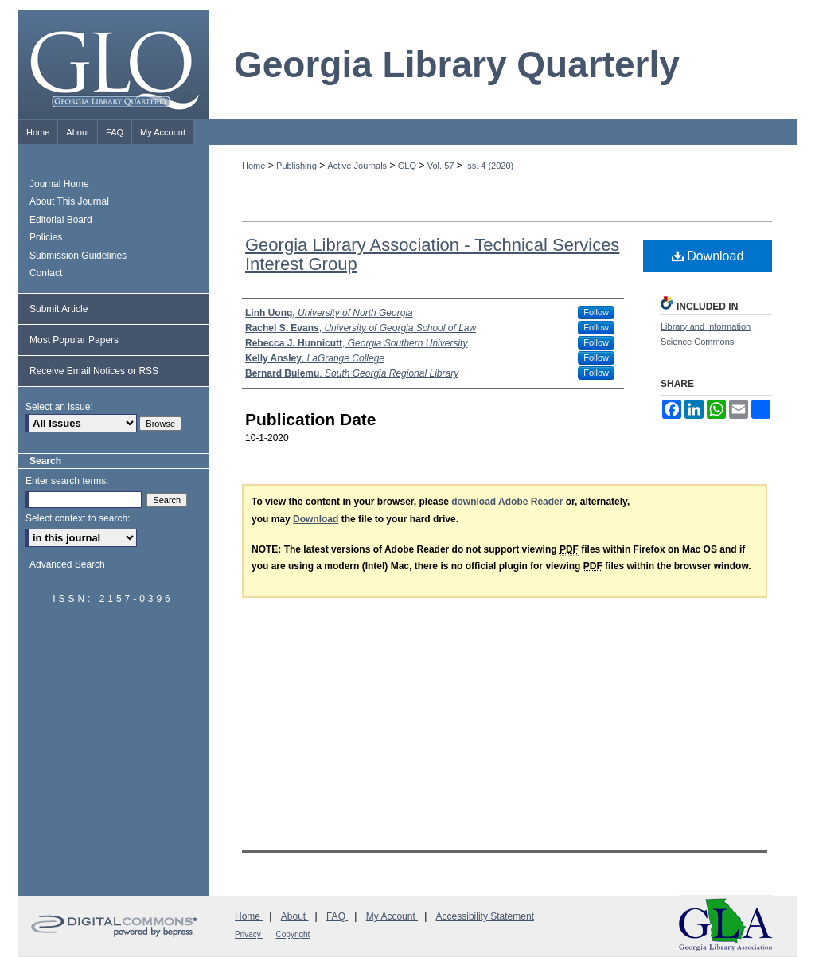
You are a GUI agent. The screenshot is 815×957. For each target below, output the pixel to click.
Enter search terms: (67, 480)
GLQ (407, 165)
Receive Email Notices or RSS (93, 371)
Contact (45, 273)
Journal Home (59, 183)
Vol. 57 (440, 165)
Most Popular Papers (74, 340)
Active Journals (358, 165)
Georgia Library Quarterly (457, 64)
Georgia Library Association (726, 925)
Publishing (296, 165)
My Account (392, 916)
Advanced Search (67, 564)
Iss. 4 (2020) (489, 165)
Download (708, 256)
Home (253, 165)
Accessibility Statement (485, 916)
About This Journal (69, 201)
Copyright (293, 934)
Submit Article (58, 308)
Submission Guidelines (78, 255)
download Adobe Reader (507, 501)
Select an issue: (59, 406)
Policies (45, 237)
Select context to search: (77, 518)
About (295, 916)
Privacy (249, 934)
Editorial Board (60, 219)
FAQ (337, 916)
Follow (596, 312)
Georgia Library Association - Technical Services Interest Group (432, 254)
